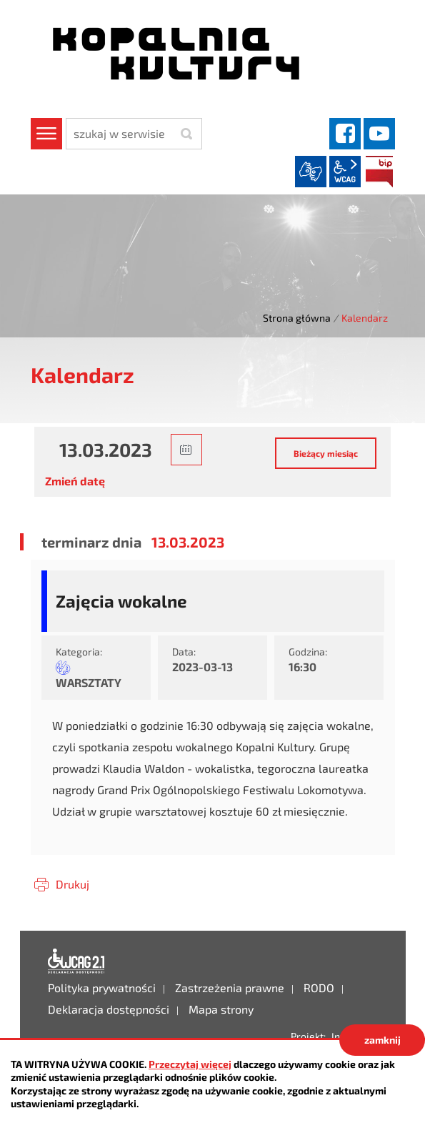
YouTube (379, 133)
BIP (379, 171)
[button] (186, 449)
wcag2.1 (345, 171)
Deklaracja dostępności (76, 961)
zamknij (382, 1040)
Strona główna (297, 318)
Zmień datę (75, 481)
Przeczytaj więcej (190, 1064)
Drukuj (72, 884)
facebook (345, 133)
